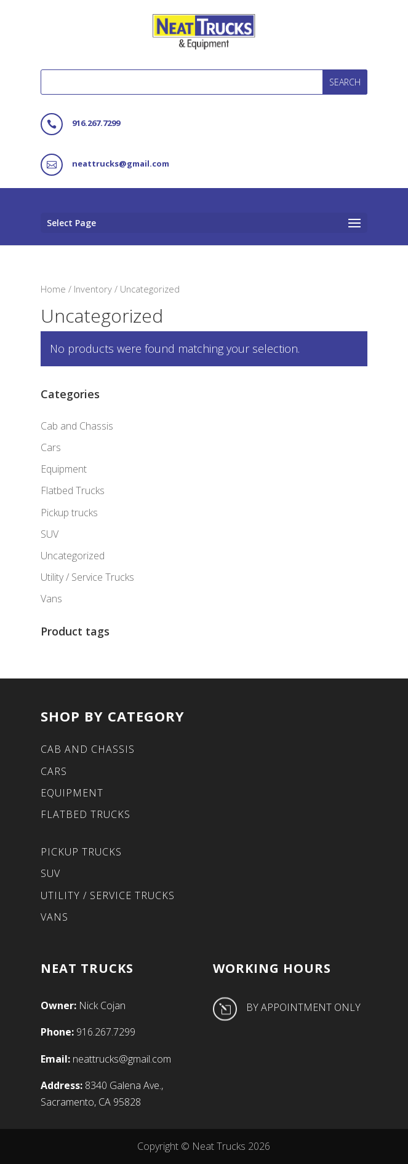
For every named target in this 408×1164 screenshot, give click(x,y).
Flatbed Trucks (73, 490)
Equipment (64, 469)
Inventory (93, 289)
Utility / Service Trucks (87, 577)
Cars (51, 447)
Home (53, 289)
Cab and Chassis (77, 426)
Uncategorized (73, 555)
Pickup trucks (69, 512)
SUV (49, 534)
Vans (51, 598)
